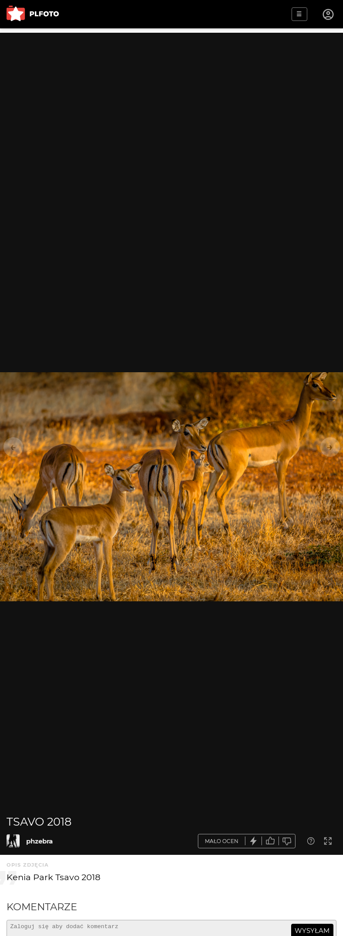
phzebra (39, 841)
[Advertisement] (171, 94)
